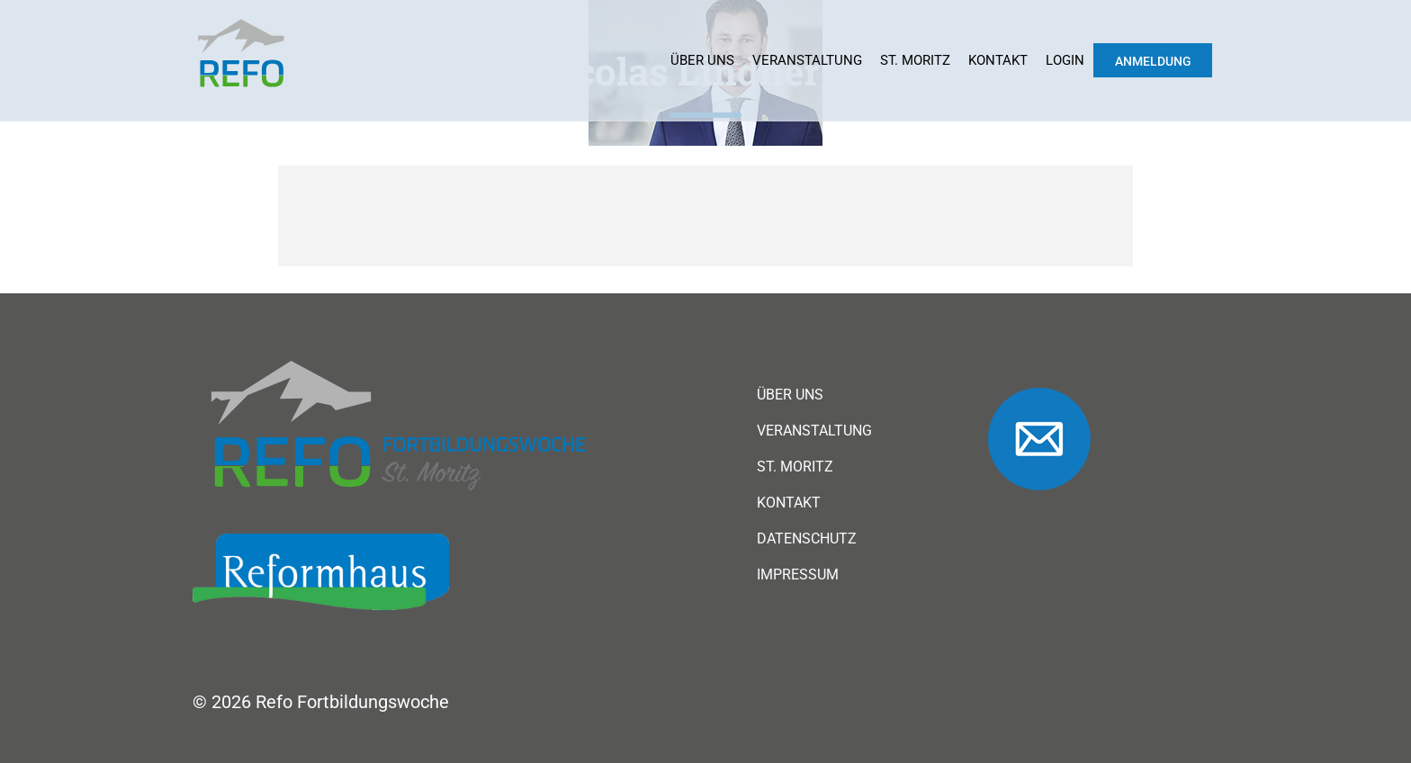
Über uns (702, 60)
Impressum (798, 575)
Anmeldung (1153, 61)
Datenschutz (807, 539)
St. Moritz (915, 60)
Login (1065, 60)
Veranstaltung (807, 60)
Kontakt (998, 60)
